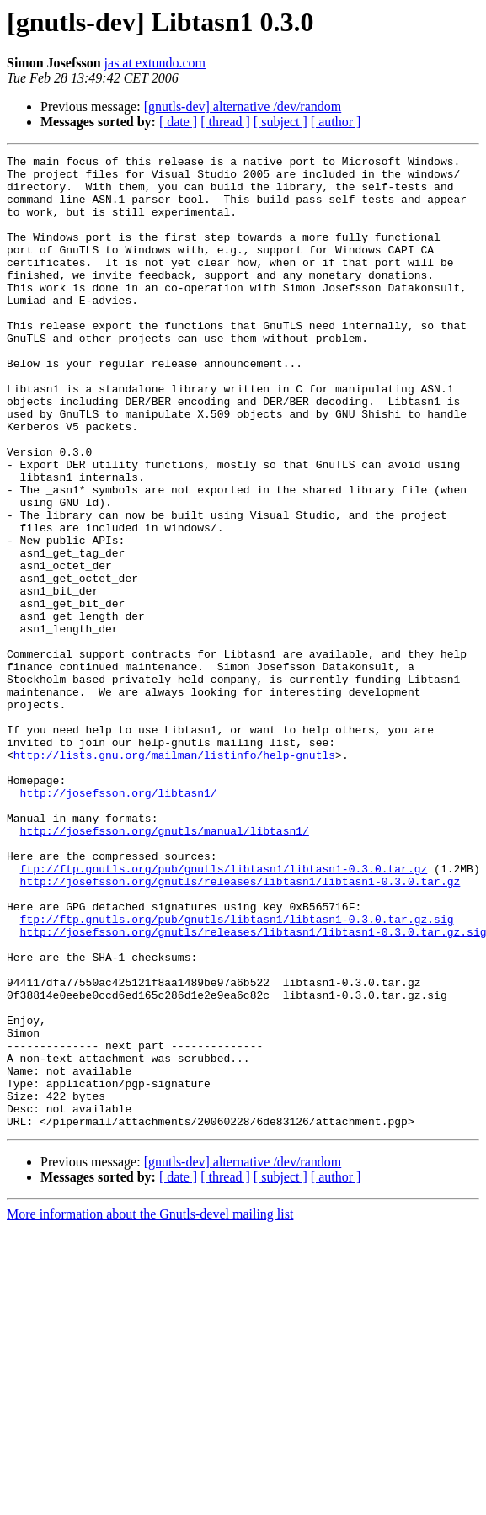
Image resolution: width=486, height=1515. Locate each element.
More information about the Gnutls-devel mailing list (150, 1408)
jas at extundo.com (155, 63)
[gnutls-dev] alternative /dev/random (243, 106)
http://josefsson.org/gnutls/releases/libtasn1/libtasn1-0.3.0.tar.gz (240, 1027)
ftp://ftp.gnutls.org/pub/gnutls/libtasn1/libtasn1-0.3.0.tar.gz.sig (237, 1072)
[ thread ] (225, 122)
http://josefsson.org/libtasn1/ (118, 921)
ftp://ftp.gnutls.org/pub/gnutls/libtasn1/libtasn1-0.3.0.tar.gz (224, 1012)
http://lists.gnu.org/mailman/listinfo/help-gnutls (174, 875)
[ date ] (178, 122)
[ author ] (336, 122)
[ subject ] (280, 122)
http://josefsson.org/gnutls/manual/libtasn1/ (164, 966)
